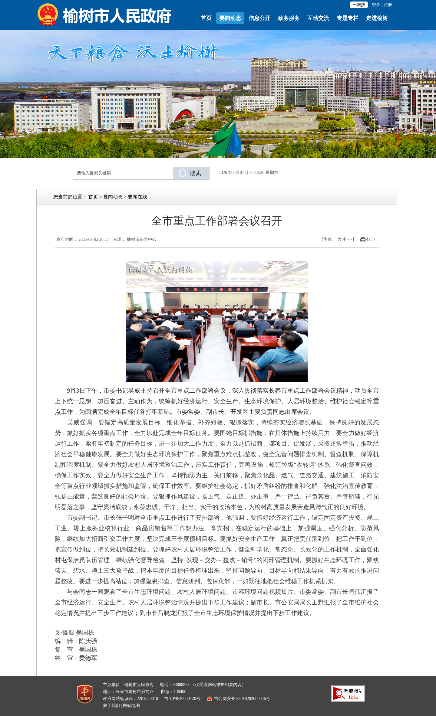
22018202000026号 (253, 698)
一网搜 (358, 4)
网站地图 (131, 705)
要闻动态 (230, 18)
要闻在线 (137, 196)
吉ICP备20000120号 (182, 698)
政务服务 (289, 18)
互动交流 (318, 18)
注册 (388, 4)
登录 (376, 4)
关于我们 (111, 705)
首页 (206, 18)
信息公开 (259, 18)
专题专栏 (347, 18)
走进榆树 (377, 18)
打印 (370, 239)
